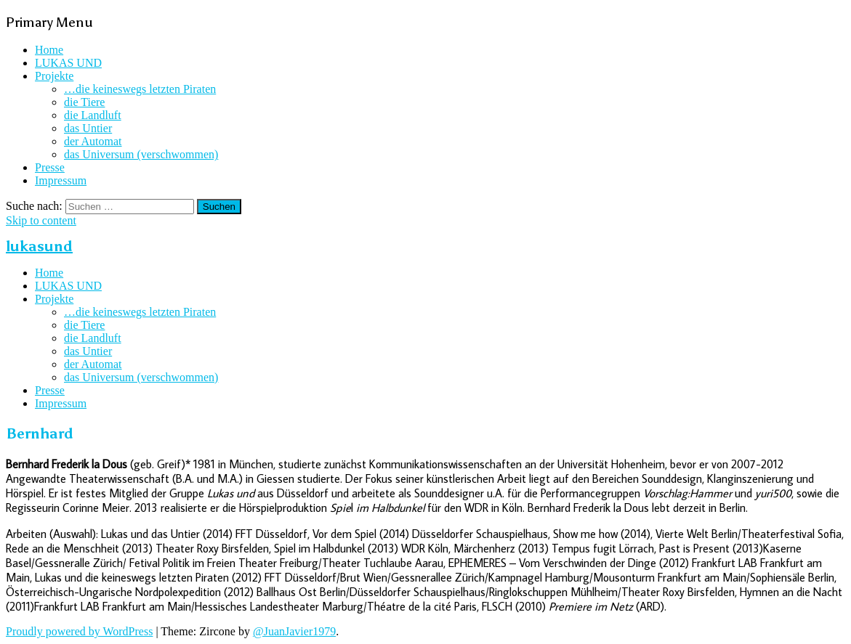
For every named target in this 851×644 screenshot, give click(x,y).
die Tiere (84, 102)
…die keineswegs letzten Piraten (140, 89)
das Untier (88, 128)
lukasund (39, 246)
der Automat (93, 141)
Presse (50, 167)
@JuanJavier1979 (294, 631)
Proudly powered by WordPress (79, 631)
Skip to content (41, 220)
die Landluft (92, 115)
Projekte (54, 76)
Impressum (60, 180)
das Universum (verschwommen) (141, 154)
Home (49, 50)
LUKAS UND (68, 63)
